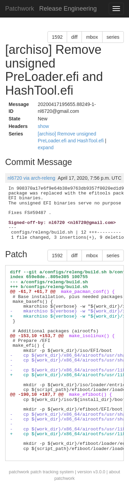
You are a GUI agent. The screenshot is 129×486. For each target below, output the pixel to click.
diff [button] (74, 37)
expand (46, 147)
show (43, 126)
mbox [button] (92, 37)
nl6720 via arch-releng (31, 178)
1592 (57, 37)
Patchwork (19, 8)
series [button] (113, 37)
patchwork (19, 471)
